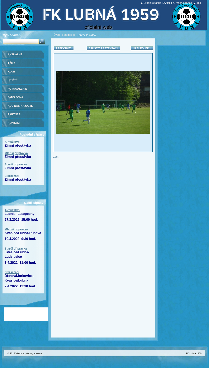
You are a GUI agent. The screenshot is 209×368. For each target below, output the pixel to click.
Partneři (14, 114)
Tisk (168, 2)
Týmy (11, 63)
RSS (199, 2)
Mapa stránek (184, 2)
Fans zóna (15, 97)
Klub (11, 71)
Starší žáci (12, 176)
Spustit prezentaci (103, 48)
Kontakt (14, 122)
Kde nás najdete (20, 105)
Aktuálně (15, 54)
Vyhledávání (12, 35)
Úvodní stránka (152, 2)
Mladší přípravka (16, 153)
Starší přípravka (16, 164)
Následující (142, 48)
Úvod (56, 34)
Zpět (55, 156)
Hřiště (13, 80)
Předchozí (63, 48)
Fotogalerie (68, 34)
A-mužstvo (12, 141)
